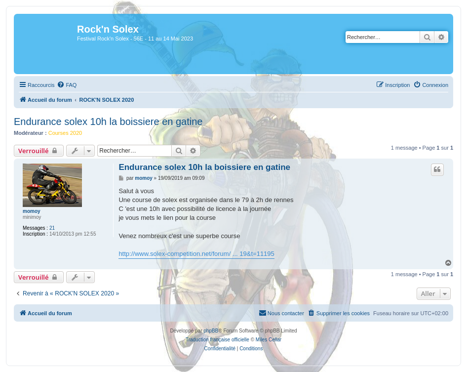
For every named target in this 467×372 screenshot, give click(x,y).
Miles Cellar (268, 339)
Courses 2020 (65, 133)
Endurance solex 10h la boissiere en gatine (108, 121)
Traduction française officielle (217, 339)
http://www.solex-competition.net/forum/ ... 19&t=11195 (196, 253)
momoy (31, 211)
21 (52, 228)
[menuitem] (67, 85)
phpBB (210, 330)
